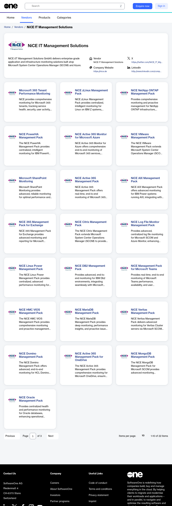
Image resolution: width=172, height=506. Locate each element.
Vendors (26, 17)
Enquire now (142, 6)
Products (44, 17)
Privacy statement (99, 495)
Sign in (161, 6)
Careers (54, 483)
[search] (75, 6)
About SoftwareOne (61, 489)
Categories (64, 17)
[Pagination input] (33, 436)
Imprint (92, 501)
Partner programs (59, 501)
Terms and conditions (100, 489)
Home (10, 17)
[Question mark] (128, 6)
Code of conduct (98, 483)
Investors (55, 495)
